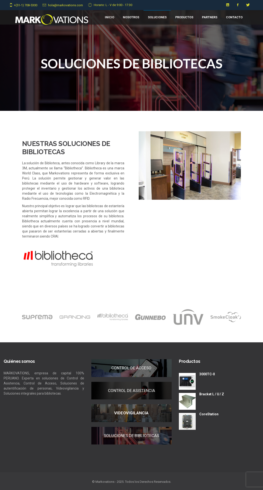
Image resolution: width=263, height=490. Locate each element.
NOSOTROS (131, 17)
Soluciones (157, 17)
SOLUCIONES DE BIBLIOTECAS (131, 435)
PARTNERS (209, 17)
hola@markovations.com (65, 5)
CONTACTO (234, 17)
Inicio (109, 17)
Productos (184, 17)
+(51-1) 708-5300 (25, 5)
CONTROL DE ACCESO (131, 367)
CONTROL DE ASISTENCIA (131, 390)
